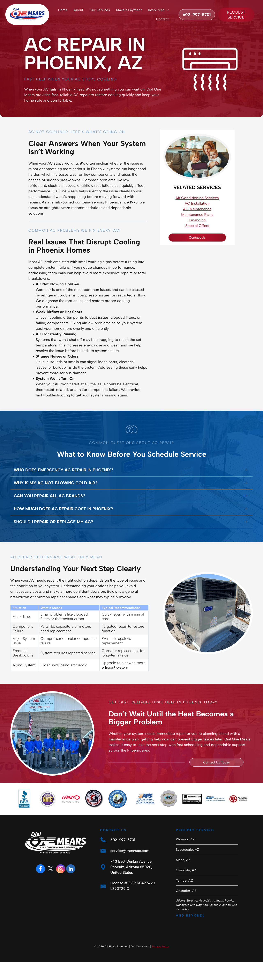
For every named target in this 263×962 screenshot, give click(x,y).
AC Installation (197, 203)
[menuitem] (62, 10)
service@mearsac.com (129, 850)
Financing (197, 220)
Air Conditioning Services (197, 198)
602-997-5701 (122, 840)
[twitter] (50, 869)
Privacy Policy (160, 946)
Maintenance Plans (197, 214)
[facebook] (40, 869)
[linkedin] (70, 869)
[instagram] (60, 869)
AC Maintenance (197, 209)
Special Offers (197, 225)
